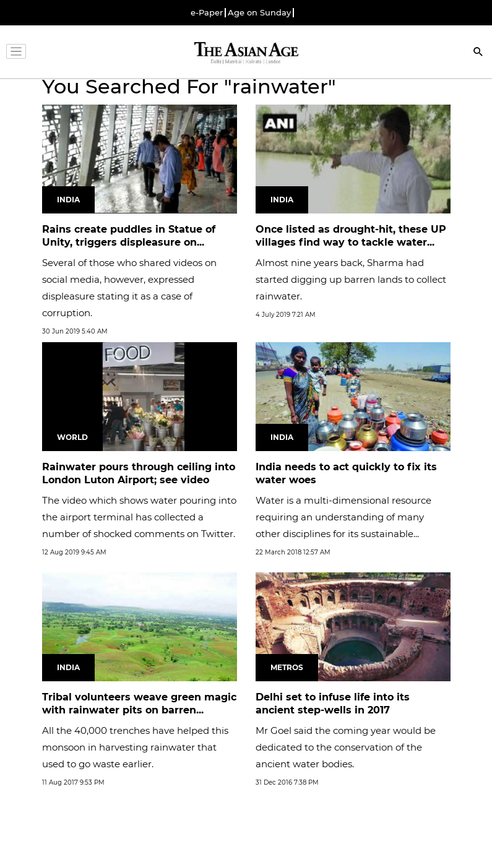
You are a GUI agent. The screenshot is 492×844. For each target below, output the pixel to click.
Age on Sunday (259, 12)
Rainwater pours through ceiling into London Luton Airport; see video (138, 473)
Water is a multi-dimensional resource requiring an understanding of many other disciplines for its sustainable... (343, 517)
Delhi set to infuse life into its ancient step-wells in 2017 (333, 703)
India (68, 199)
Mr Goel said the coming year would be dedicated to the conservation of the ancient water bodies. (346, 747)
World (72, 437)
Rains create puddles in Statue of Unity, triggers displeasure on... (128, 235)
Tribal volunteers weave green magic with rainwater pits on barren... (139, 703)
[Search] (478, 52)
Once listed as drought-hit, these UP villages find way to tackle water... (351, 235)
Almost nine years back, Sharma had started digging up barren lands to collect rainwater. (351, 279)
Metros (286, 667)
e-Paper (207, 12)
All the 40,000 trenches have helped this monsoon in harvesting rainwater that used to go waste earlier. (135, 747)
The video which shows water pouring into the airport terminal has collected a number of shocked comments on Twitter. (139, 517)
